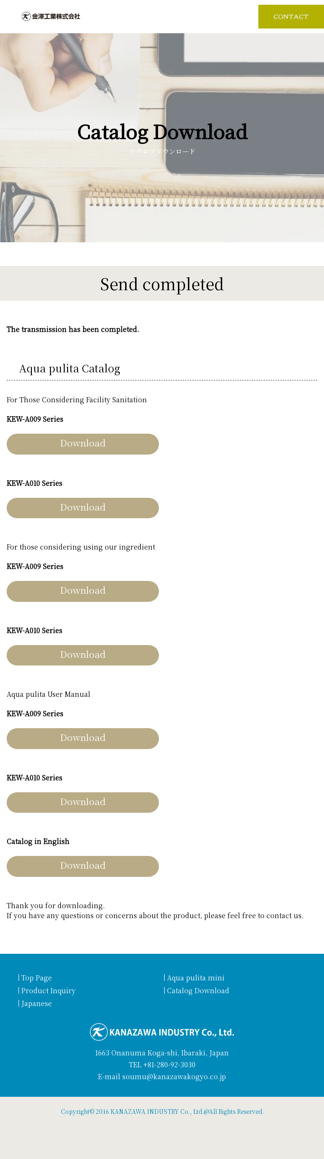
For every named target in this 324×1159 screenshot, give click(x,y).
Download (83, 442)
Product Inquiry (48, 990)
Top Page (36, 977)
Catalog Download (198, 990)
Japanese (36, 1003)
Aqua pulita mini (196, 977)
